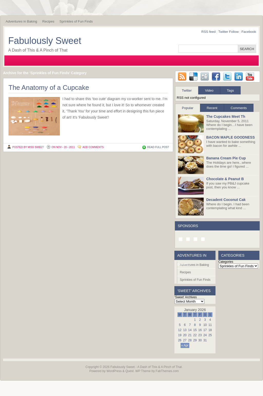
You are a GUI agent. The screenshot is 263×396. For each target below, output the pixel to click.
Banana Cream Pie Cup (226, 158)
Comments (239, 108)
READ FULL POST (158, 147)
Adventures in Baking (21, 21)
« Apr (185, 345)
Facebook (248, 32)
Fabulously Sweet (44, 40)
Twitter (187, 90)
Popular (187, 108)
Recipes (48, 21)
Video (209, 90)
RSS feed (208, 32)
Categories (225, 262)
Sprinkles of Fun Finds (76, 21)
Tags (230, 90)
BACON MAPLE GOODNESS (230, 137)
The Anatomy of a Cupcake (48, 87)
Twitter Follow (228, 32)
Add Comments (93, 147)
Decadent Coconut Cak (226, 200)
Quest (129, 371)
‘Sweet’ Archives (185, 297)
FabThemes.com (167, 371)
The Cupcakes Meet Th (225, 116)
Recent (212, 108)
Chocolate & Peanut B (225, 179)
